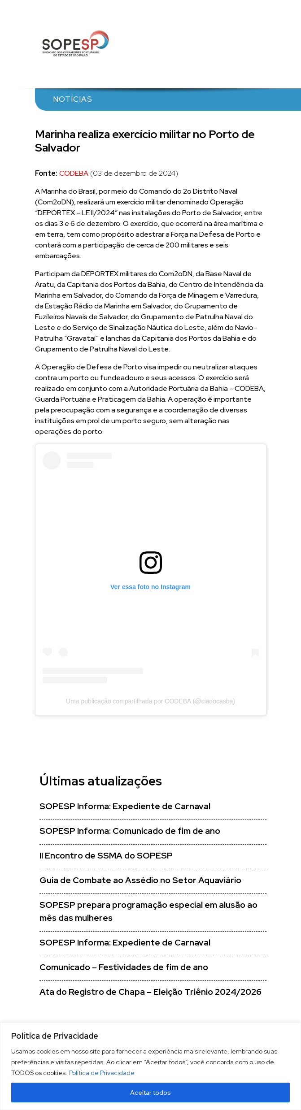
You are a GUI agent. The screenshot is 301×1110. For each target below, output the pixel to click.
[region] (150, 1066)
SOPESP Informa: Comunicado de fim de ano (129, 831)
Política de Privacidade (102, 1073)
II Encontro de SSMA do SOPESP (106, 855)
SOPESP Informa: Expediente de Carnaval (124, 806)
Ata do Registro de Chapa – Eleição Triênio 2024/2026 (150, 991)
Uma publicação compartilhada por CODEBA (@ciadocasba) (150, 701)
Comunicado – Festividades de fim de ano (123, 967)
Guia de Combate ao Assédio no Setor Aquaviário (140, 880)
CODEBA (73, 173)
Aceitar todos (150, 1092)
